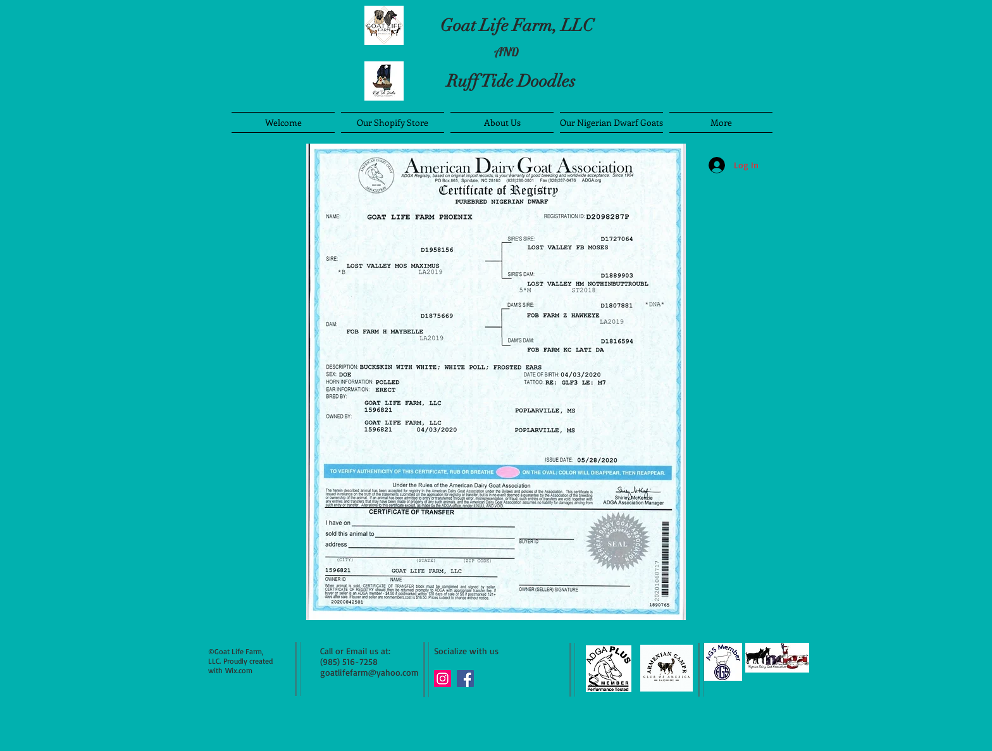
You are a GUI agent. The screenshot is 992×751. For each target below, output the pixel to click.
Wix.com (238, 670)
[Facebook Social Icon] (465, 678)
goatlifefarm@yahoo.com (369, 672)
